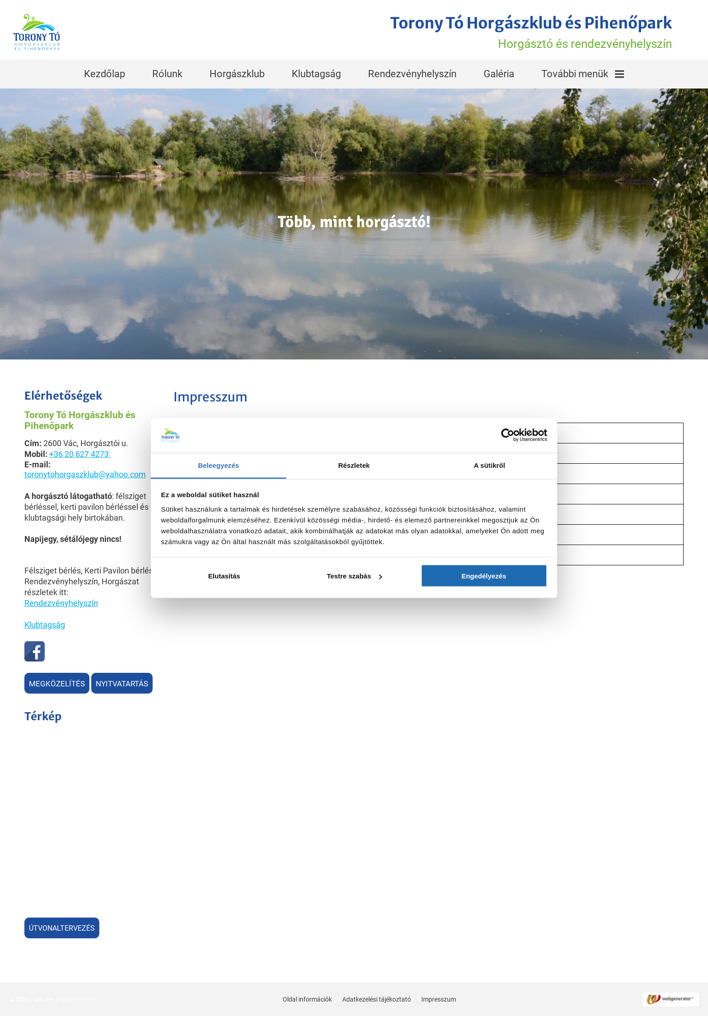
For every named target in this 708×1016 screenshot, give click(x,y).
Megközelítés (57, 683)
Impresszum (438, 999)
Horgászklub (237, 73)
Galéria (499, 73)
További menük (582, 73)
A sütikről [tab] (489, 465)
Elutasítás (224, 576)
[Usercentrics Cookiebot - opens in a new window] (507, 435)
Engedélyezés (483, 576)
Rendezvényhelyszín (412, 73)
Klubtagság (316, 73)
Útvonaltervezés (62, 928)
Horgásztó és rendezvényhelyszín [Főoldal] (531, 32)
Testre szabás (354, 576)
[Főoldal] (37, 32)
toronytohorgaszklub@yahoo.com (85, 474)
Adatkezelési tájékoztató (376, 999)
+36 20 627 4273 (79, 454)
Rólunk (167, 73)
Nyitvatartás (122, 683)
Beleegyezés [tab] (218, 465)
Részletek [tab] (354, 465)
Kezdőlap (104, 73)
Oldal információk (307, 999)
